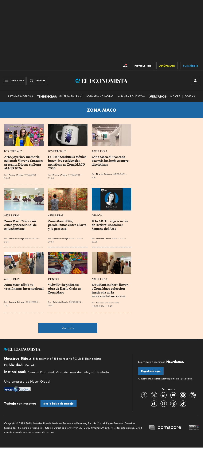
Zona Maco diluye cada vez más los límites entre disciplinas (110, 162)
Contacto (110, 374)
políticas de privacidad (180, 380)
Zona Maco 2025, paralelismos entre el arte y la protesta (67, 226)
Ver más (68, 329)
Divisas (190, 97)
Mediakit (31, 367)
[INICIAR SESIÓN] (194, 81)
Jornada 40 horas (99, 97)
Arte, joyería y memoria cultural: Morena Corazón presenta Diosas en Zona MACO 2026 (23, 163)
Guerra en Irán (70, 97)
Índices (174, 97)
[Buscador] (37, 81)
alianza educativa (131, 97)
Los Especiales (13, 152)
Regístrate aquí (151, 372)
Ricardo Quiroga (104, 175)
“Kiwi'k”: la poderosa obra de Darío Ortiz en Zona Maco (65, 289)
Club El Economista (92, 360)
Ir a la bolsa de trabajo (59, 405)
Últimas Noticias (20, 97)
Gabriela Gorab (103, 239)
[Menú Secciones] (14, 81)
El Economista (42, 360)
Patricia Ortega (16, 175)
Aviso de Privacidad (42, 374)
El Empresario (65, 360)
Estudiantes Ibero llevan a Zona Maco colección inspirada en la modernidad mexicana (110, 291)
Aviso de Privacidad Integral (80, 374)
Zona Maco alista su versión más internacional (24, 288)
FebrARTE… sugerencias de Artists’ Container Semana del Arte (110, 226)
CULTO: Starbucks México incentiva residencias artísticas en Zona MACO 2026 (67, 163)
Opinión (97, 216)
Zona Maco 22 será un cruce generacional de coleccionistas (20, 226)
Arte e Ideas (99, 152)
